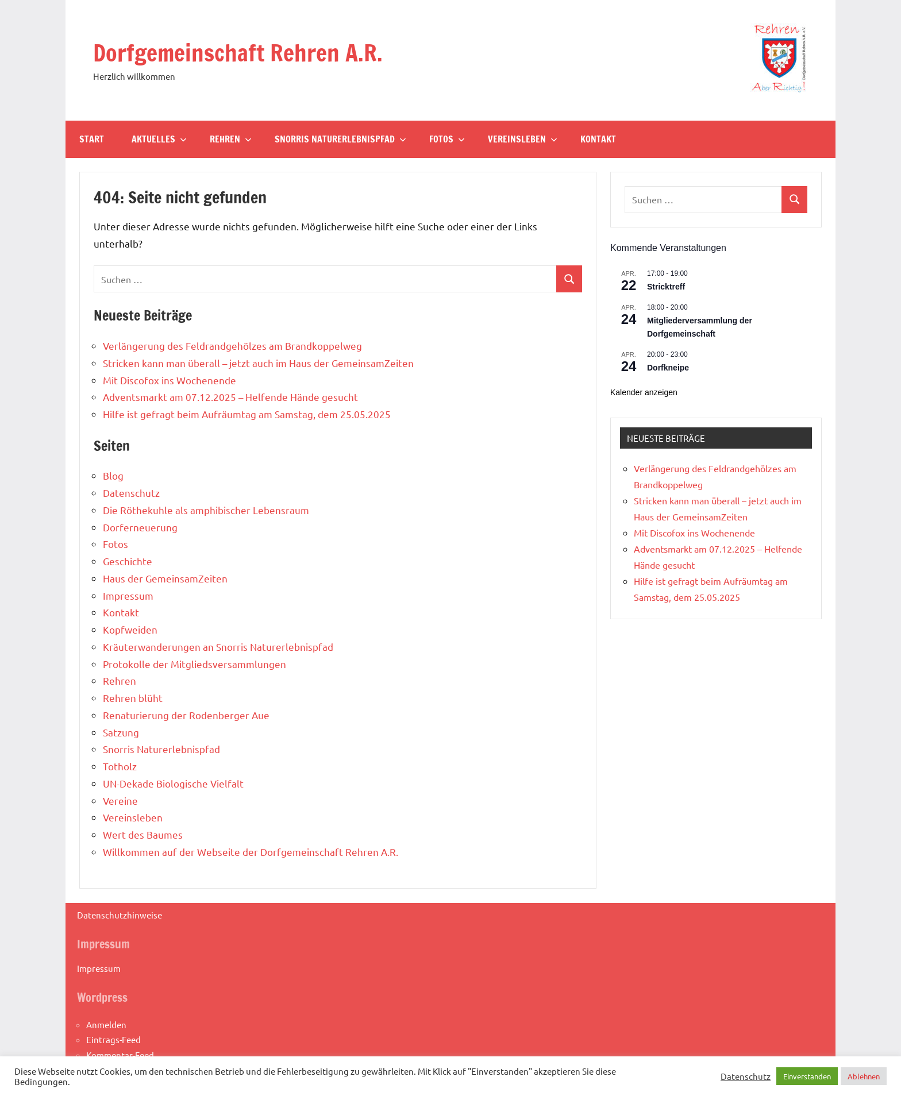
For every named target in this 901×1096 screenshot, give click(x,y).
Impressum (128, 595)
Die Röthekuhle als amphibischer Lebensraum (206, 510)
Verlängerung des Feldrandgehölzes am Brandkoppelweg (232, 345)
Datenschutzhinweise (119, 914)
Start (91, 139)
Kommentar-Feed (120, 1054)
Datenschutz (131, 493)
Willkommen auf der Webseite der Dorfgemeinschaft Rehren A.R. (250, 852)
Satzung (121, 732)
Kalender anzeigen (643, 392)
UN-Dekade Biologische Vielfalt (173, 783)
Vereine (120, 800)
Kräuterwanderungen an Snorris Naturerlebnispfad (218, 646)
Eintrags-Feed (113, 1039)
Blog (113, 475)
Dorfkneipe (668, 367)
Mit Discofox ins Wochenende (169, 380)
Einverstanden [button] (807, 1076)
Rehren (231, 139)
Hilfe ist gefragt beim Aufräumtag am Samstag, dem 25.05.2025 (247, 414)
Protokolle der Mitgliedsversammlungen (194, 664)
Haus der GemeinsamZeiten (165, 578)
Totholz (120, 766)
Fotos (447, 139)
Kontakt (598, 139)
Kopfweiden (130, 629)
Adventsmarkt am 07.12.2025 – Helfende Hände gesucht (230, 397)
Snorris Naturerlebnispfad (340, 139)
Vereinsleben (522, 139)
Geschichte (127, 561)
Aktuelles (159, 139)
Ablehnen (864, 1076)
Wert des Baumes (143, 834)
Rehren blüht (133, 698)
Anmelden (106, 1024)
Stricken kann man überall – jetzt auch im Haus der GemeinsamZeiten (258, 363)
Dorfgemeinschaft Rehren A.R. (238, 52)
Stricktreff (666, 286)
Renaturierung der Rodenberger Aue (186, 715)
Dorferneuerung (140, 527)
